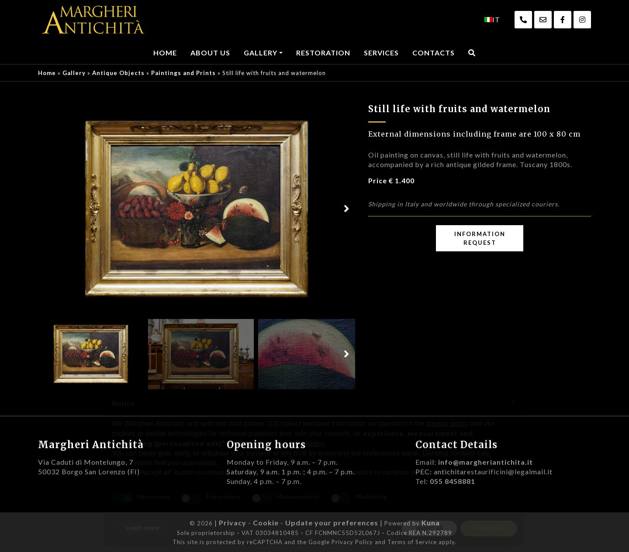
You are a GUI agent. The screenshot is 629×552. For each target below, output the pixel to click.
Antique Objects (118, 72)
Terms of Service (412, 541)
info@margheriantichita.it (485, 462)
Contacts (433, 52)
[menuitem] (492, 20)
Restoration (323, 52)
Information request (479, 238)
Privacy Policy (352, 541)
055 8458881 (452, 481)
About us (210, 52)
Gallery (260, 52)
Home (165, 52)
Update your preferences (331, 522)
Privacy (232, 522)
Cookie (266, 522)
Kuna (431, 522)
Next (346, 209)
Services (381, 52)
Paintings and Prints (183, 72)
